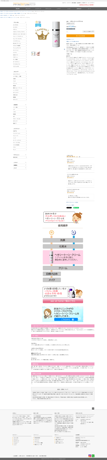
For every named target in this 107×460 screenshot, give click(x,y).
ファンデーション (16, 133)
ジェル (14, 81)
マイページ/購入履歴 (72, 2)
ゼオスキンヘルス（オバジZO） (19, 34)
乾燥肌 (14, 114)
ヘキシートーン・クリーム (26, 11)
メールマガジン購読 (39, 442)
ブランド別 (6, 11)
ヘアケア (59, 8)
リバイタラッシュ (16, 41)
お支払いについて (59, 441)
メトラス (15, 52)
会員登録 (79, 2)
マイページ (37, 439)
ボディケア (15, 99)
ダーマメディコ (16, 61)
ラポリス (15, 29)
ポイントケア (15, 92)
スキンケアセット (16, 74)
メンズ (68, 8)
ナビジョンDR (16, 66)
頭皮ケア (15, 123)
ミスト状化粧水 (16, 145)
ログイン (64, 2)
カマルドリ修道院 (16, 45)
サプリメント (48, 8)
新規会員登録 (37, 437)
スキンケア (28, 8)
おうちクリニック (17, 11)
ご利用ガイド (84, 2)
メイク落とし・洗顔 (17, 76)
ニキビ (14, 111)
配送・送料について (60, 439)
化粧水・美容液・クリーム (19, 13)
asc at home (11, 11)
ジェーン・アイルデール (18, 36)
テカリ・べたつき (16, 118)
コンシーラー (15, 135)
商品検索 (18, 8)
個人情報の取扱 (43, 456)
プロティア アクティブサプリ (19, 31)
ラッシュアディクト (17, 48)
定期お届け (79, 8)
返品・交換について (60, 442)
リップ (14, 138)
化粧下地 (15, 131)
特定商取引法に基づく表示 (32, 456)
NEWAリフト (15, 54)
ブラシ (14, 147)
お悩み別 (5, 15)
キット (14, 149)
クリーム (15, 83)
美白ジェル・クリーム (13, 17)
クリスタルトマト (16, 64)
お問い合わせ (22, 456)
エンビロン (15, 27)
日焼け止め (15, 94)
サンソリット (15, 50)
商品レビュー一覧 (38, 444)
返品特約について (70, 39)
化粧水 (14, 78)
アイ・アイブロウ (16, 142)
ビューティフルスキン (17, 38)
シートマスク (15, 90)
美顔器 (14, 97)
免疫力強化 (15, 157)
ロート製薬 (15, 59)
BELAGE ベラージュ (17, 43)
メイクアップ (38, 8)
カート (89, 8)
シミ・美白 (10, 15)
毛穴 (14, 116)
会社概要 (15, 456)
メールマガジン (91, 2)
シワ (14, 109)
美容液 (14, 85)
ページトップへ (93, 408)
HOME (1, 11)
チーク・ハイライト (17, 140)
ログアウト (37, 441)
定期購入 (15, 165)
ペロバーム (15, 57)
